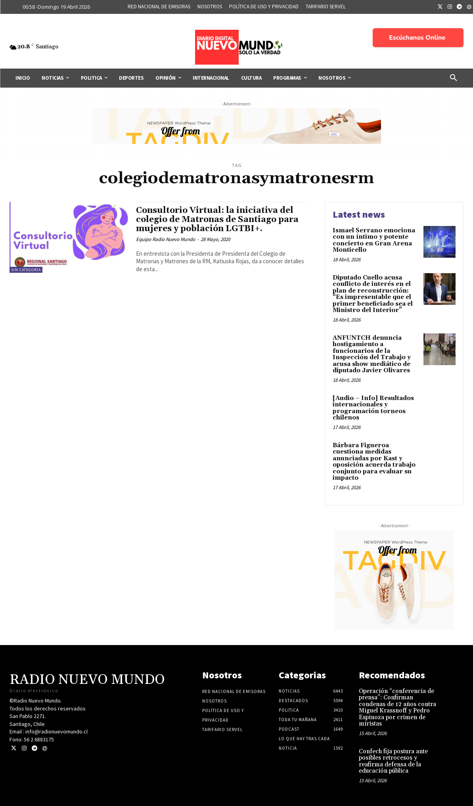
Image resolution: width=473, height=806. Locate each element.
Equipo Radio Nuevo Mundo (165, 239)
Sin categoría (26, 269)
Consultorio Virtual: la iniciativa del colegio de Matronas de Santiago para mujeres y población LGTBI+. (217, 219)
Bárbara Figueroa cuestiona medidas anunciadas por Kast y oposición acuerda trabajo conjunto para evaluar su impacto (374, 462)
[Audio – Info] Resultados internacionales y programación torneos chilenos (373, 408)
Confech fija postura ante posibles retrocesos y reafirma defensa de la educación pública (393, 761)
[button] (453, 78)
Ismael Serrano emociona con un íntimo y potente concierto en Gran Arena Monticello (374, 240)
